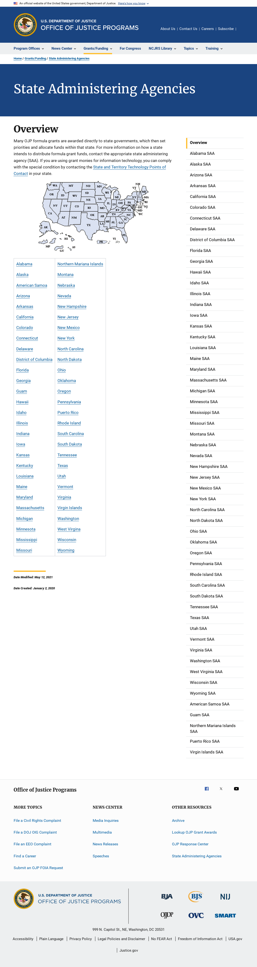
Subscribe (226, 29)
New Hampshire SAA (209, 466)
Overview (198, 142)
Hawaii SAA (200, 272)
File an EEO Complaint (32, 844)
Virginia (64, 497)
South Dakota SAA (206, 596)
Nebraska (66, 285)
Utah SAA (198, 628)
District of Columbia (34, 359)
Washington (68, 518)
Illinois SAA (200, 293)
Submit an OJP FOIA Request (38, 868)
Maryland (24, 497)
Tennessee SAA (204, 606)
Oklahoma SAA (203, 542)
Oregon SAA (201, 552)
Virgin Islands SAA (206, 752)
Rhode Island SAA (206, 574)
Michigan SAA (202, 390)
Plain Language (51, 939)
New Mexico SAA (205, 488)
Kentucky (24, 465)
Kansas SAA (201, 326)
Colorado (24, 327)
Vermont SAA (202, 639)
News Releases (105, 844)
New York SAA (203, 498)
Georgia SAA (201, 261)
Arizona (23, 295)
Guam (21, 391)
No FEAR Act (161, 939)
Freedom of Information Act (200, 939)
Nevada (64, 295)
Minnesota (25, 529)
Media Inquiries (106, 820)
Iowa (20, 444)
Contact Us (188, 29)
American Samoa (31, 285)
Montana (65, 274)
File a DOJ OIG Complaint (35, 832)
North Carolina (70, 348)
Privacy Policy (80, 939)
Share (243, 32)
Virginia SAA (201, 650)
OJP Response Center (190, 844)
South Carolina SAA (207, 585)
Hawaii (22, 402)
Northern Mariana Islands (80, 264)
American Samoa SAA (209, 704)
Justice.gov (129, 950)
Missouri (24, 550)
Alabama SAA (202, 153)
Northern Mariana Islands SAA (213, 728)
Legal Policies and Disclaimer (121, 939)
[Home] (89, 25)
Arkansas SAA (203, 185)
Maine (21, 486)
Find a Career (25, 856)
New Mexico (68, 327)
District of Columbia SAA (212, 239)
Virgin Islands (69, 507)
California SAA (203, 196)
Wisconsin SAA (203, 682)
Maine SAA (200, 358)
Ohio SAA (198, 531)
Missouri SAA (202, 423)
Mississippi (26, 539)
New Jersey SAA (205, 477)
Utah (61, 476)
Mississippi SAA (204, 412)
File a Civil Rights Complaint (37, 820)
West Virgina (68, 529)
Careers (207, 29)
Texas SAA (199, 617)
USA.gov (235, 939)
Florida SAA (200, 250)
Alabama (24, 264)
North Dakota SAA (206, 520)
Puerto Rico (68, 412)
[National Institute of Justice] (225, 900)
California (25, 317)
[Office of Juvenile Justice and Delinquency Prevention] (167, 919)
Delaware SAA (202, 229)
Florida (22, 370)
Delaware (24, 348)
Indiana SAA (201, 304)
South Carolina (70, 433)
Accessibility (23, 939)
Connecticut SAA (205, 218)
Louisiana (25, 476)
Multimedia (102, 832)
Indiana (22, 433)
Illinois (22, 423)
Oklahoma (66, 380)
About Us (167, 29)
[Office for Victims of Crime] (196, 918)
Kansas (23, 455)
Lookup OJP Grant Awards (194, 832)
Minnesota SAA (204, 401)
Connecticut (27, 338)
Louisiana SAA (203, 347)
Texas (62, 465)
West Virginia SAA (206, 671)
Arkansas (24, 306)
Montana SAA (202, 434)
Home (18, 58)
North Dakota (69, 359)
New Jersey (68, 317)
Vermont (65, 486)
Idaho (21, 412)
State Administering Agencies (69, 58)
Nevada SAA (201, 455)
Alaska (22, 274)
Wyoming (65, 550)
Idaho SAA (199, 283)
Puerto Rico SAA (205, 741)
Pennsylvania (69, 402)
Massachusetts (30, 507)
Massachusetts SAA (208, 380)
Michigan (24, 518)
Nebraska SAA (203, 444)
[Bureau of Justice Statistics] (196, 903)
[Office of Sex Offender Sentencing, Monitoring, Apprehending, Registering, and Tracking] (225, 918)
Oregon (64, 391)
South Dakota (69, 444)
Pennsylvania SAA (206, 563)
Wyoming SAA (203, 693)
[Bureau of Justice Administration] (167, 900)
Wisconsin (66, 539)
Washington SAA (205, 660)
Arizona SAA (201, 175)
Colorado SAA (202, 207)
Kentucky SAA (202, 336)
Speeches (101, 856)
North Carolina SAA (207, 509)
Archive (178, 820)
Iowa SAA (198, 315)
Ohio (61, 370)
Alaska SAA (200, 164)
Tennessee (67, 455)
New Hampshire (71, 306)
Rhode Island (69, 423)
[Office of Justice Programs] (25, 24)
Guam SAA (199, 714)
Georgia (23, 380)
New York (66, 338)
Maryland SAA (202, 369)
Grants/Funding (35, 58)
